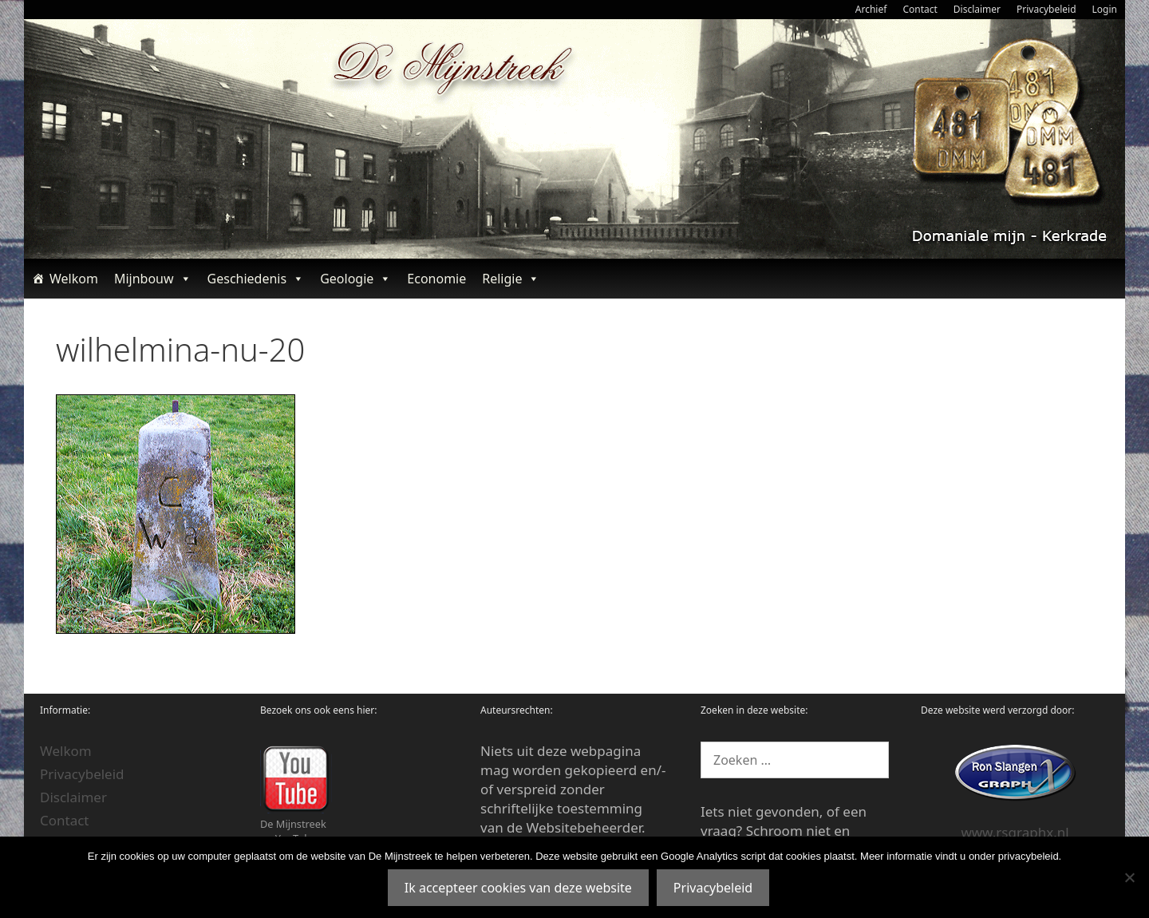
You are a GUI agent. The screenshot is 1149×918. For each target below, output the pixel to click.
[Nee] (1129, 877)
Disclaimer (977, 9)
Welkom (73, 278)
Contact (919, 9)
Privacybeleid (1046, 9)
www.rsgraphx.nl (1014, 832)
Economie (436, 278)
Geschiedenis (256, 278)
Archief (871, 9)
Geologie (355, 278)
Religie (510, 278)
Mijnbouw (153, 278)
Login (1104, 9)
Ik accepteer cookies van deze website (518, 887)
